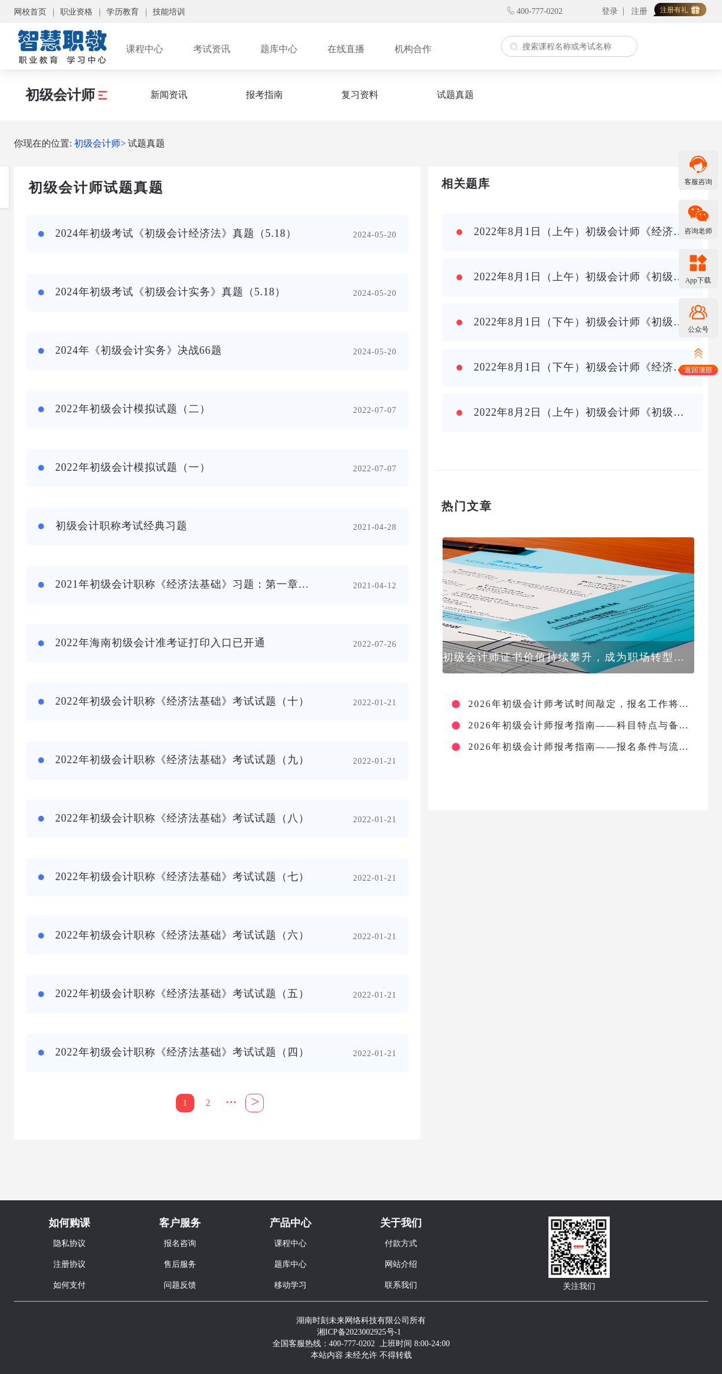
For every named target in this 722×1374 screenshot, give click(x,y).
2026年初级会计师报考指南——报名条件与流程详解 (580, 747)
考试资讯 (211, 49)
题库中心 (278, 49)
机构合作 (413, 49)
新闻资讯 (168, 95)
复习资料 (359, 95)
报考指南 (264, 95)
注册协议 (69, 1264)
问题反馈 (180, 1285)
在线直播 (345, 49)
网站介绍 (401, 1264)
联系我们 (401, 1285)
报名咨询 (180, 1243)
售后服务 (180, 1264)
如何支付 (69, 1285)
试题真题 (455, 95)
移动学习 (290, 1285)
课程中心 (144, 49)
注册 (639, 11)
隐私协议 (69, 1243)
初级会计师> (100, 143)
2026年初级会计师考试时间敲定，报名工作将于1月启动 (580, 704)
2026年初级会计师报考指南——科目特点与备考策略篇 (580, 725)
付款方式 (401, 1243)
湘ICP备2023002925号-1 (359, 1332)
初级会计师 (66, 94)
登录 (610, 11)
